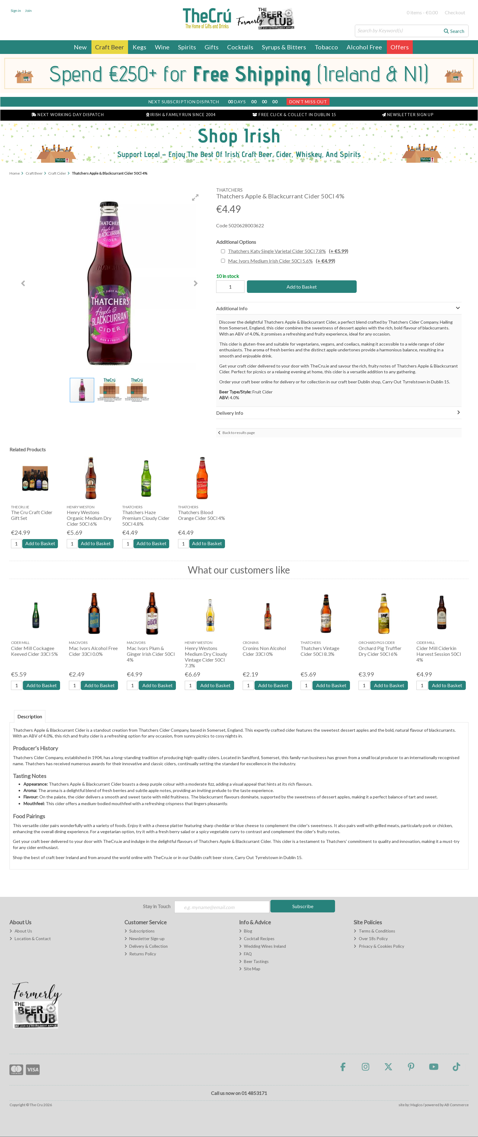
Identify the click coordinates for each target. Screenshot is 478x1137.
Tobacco (326, 47)
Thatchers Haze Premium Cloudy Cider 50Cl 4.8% (145, 518)
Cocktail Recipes (256, 938)
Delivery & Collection (146, 946)
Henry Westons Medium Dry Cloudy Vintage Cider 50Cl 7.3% (206, 657)
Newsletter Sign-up (144, 938)
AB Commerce (456, 1105)
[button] (195, 197)
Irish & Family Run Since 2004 (181, 114)
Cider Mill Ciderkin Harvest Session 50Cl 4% (438, 654)
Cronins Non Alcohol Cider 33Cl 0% (264, 651)
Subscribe (302, 906)
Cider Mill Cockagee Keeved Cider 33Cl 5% (34, 651)
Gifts (212, 47)
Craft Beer (109, 47)
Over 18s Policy (370, 938)
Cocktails (240, 47)
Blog (245, 931)
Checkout (455, 12)
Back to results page (239, 432)
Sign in (16, 10)
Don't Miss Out (308, 101)
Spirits (187, 47)
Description (29, 717)
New (80, 47)
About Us (20, 931)
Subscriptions (139, 931)
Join (28, 10)
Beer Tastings (254, 961)
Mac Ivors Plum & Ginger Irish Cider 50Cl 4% (151, 654)
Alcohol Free (364, 47)
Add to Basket (301, 287)
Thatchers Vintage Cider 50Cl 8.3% (320, 651)
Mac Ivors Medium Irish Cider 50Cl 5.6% (281, 261)
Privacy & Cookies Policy (379, 946)
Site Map (249, 969)
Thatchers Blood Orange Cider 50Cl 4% (201, 515)
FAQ (245, 953)
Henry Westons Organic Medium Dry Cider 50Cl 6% (89, 518)
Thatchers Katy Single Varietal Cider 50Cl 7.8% (288, 251)
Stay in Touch (156, 906)
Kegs (139, 47)
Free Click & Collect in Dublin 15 (294, 114)
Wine (162, 47)
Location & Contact (30, 938)
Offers (400, 47)
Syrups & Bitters (284, 47)
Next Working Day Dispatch (67, 114)
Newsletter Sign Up (407, 114)
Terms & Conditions (374, 931)
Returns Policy (140, 953)
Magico (416, 1105)
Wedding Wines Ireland (262, 946)
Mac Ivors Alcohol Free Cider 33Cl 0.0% (93, 651)
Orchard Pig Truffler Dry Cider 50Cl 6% (379, 651)
